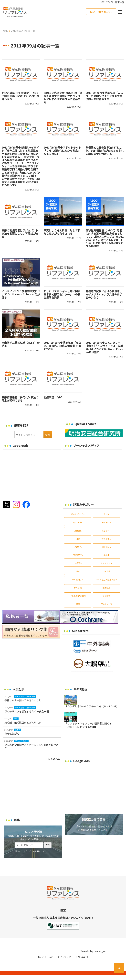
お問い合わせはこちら (101, 11)
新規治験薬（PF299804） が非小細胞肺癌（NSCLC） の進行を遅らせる (21, 89)
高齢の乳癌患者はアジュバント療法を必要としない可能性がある (20, 227)
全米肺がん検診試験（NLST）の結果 (21, 337)
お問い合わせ (81, 950)
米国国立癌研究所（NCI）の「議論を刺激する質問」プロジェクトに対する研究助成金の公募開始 (63, 91)
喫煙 (78, 597)
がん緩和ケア (78, 573)
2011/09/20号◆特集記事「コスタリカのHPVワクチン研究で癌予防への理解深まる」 (104, 89)
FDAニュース (106, 597)
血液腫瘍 (78, 524)
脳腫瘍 (106, 548)
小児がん (78, 556)
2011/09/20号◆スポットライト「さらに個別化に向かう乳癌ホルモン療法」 (62, 144)
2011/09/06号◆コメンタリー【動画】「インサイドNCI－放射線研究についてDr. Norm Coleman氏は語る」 (105, 340)
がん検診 (106, 589)
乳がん (106, 507)
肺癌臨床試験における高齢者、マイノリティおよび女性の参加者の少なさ (104, 288)
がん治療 (106, 564)
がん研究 (78, 581)
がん (78, 564)
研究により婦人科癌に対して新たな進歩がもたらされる (62, 225)
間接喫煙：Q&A (53, 391)
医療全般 (106, 581)
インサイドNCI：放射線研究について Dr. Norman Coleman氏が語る (21, 288)
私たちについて (45, 950)
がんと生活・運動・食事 (106, 573)
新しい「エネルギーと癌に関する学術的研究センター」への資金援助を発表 (62, 288)
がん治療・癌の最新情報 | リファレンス (31, 969)
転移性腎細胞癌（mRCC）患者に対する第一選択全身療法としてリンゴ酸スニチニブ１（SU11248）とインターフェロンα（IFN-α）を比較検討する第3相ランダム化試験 (105, 231)
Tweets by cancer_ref (93, 944)
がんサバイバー (78, 507)
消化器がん (106, 515)
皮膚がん (78, 540)
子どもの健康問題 (78, 589)
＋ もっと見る (52, 752)
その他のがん (106, 556)
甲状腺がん (78, 548)
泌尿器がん (106, 524)
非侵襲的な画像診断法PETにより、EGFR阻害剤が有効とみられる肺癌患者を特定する (105, 144)
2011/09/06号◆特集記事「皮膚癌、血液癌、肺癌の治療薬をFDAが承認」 (62, 339)
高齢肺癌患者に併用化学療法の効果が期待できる (20, 392)
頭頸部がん (106, 540)
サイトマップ (64, 950)
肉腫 (78, 532)
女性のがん (78, 515)
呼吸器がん (106, 532)
